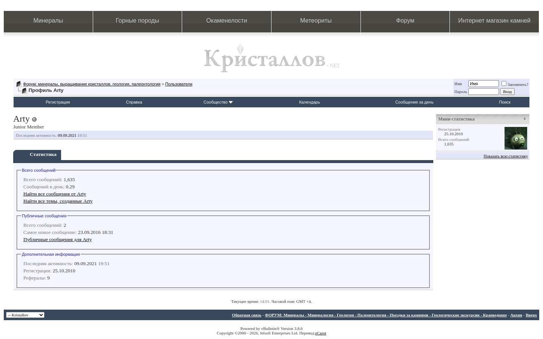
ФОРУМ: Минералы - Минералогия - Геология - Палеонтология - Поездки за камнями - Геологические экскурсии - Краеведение (386, 315)
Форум (405, 20)
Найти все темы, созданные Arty (58, 201)
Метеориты (315, 20)
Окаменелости (226, 20)
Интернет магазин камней (494, 20)
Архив (516, 315)
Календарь (309, 102)
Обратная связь (246, 315)
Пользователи (178, 84)
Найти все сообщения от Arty (54, 194)
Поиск (504, 102)
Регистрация (58, 102)
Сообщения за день (414, 102)
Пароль (460, 91)
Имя (458, 83)
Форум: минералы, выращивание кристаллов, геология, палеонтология (91, 84)
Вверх (531, 315)
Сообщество (218, 102)
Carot (321, 333)
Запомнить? (515, 84)
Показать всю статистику (506, 156)
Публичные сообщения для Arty (57, 239)
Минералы (48, 20)
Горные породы (137, 20)
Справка (134, 102)
